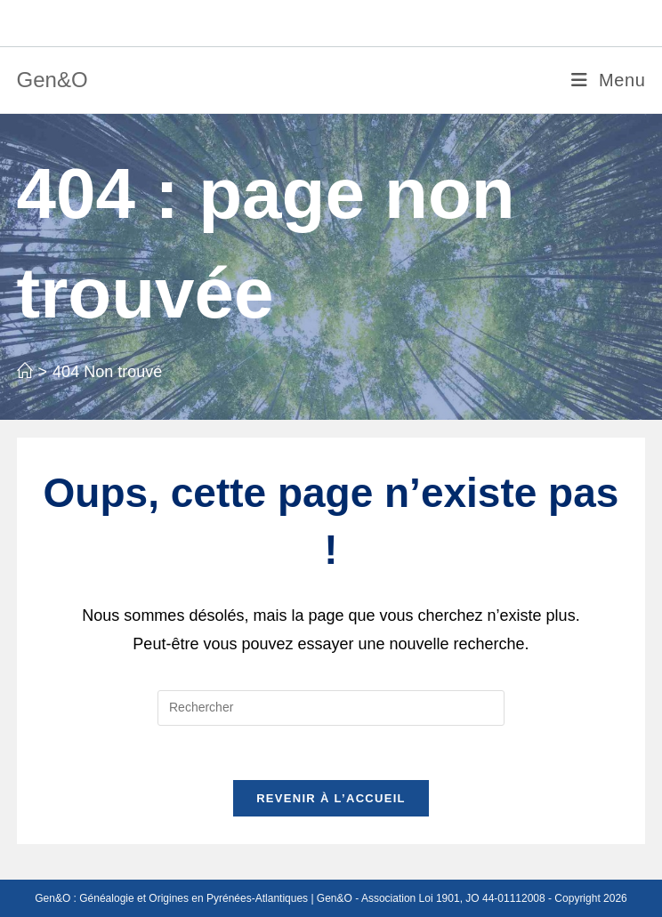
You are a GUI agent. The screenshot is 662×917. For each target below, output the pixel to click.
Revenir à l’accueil (331, 798)
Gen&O (52, 80)
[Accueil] (25, 372)
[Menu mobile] (608, 80)
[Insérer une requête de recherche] (331, 708)
